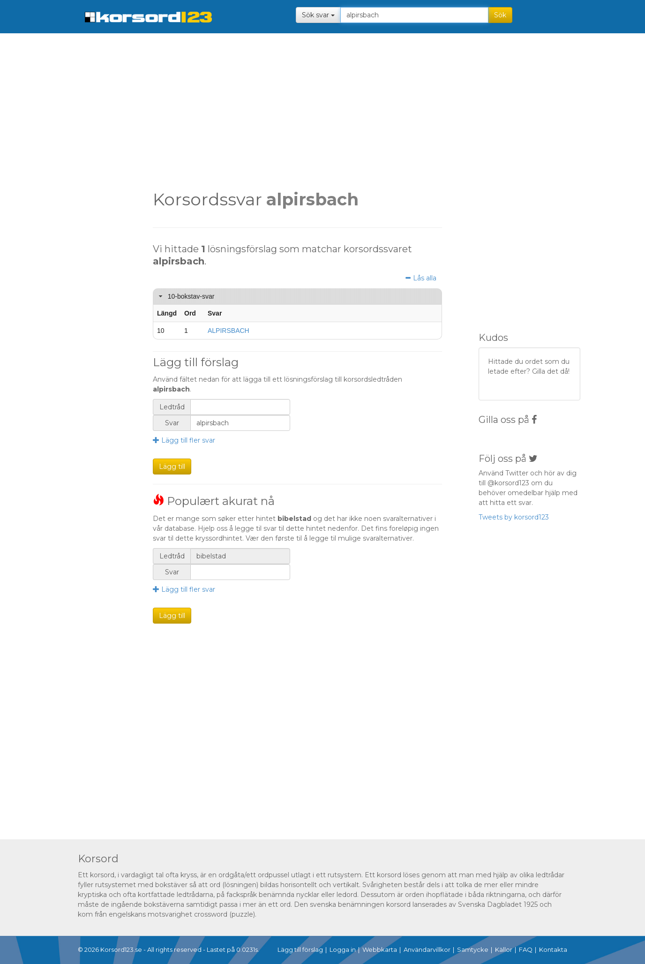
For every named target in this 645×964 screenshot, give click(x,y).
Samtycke (472, 949)
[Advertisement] (90, 183)
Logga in (343, 949)
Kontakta (553, 949)
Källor (503, 949)
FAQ (525, 949)
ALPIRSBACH (228, 330)
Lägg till (172, 466)
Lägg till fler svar (184, 440)
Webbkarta (379, 949)
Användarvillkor (427, 949)
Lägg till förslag (300, 949)
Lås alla (420, 278)
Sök (500, 15)
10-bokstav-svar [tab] (185, 296)
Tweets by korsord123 (514, 517)
